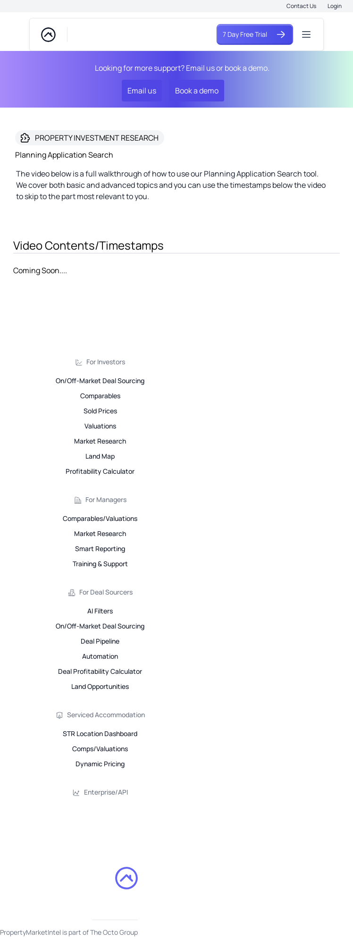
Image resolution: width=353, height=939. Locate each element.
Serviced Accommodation (106, 714)
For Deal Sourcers (106, 591)
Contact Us (301, 6)
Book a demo (197, 90)
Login (335, 6)
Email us (141, 90)
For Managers (105, 499)
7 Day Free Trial (255, 34)
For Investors (105, 361)
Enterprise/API (106, 792)
